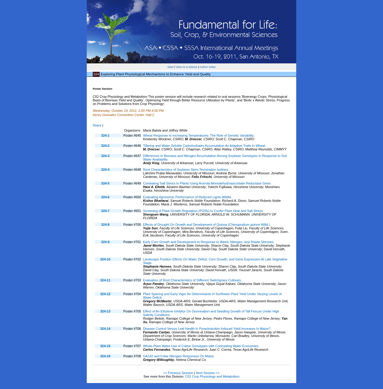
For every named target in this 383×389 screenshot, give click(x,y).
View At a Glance (186, 66)
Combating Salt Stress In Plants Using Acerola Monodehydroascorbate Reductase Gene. (207, 183)
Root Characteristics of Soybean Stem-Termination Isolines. (186, 169)
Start (170, 66)
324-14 (105, 328)
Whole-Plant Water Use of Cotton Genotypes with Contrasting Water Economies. (201, 346)
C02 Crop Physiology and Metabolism (212, 376)
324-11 (105, 280)
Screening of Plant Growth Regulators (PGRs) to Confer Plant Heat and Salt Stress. (203, 211)
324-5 (105, 183)
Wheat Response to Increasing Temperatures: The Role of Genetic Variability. (198, 135)
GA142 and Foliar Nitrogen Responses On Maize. (179, 356)
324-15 (105, 346)
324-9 (105, 242)
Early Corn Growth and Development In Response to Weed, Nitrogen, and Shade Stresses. (208, 242)
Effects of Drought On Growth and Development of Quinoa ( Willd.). (207, 224)
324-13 (105, 311)
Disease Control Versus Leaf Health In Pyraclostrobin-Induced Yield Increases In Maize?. (207, 328)
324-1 (105, 135)
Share (97, 125)
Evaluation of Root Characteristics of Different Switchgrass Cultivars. (192, 280)
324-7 (105, 211)
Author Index (208, 66)
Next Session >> (208, 373)
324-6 (105, 197)
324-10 (105, 259)
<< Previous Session (178, 373)
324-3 (105, 156)
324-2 (105, 145)
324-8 (105, 224)
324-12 (105, 294)
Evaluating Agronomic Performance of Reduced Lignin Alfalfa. (187, 197)
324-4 (105, 169)
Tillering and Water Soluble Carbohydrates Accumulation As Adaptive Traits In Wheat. (204, 145)
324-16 (105, 356)
